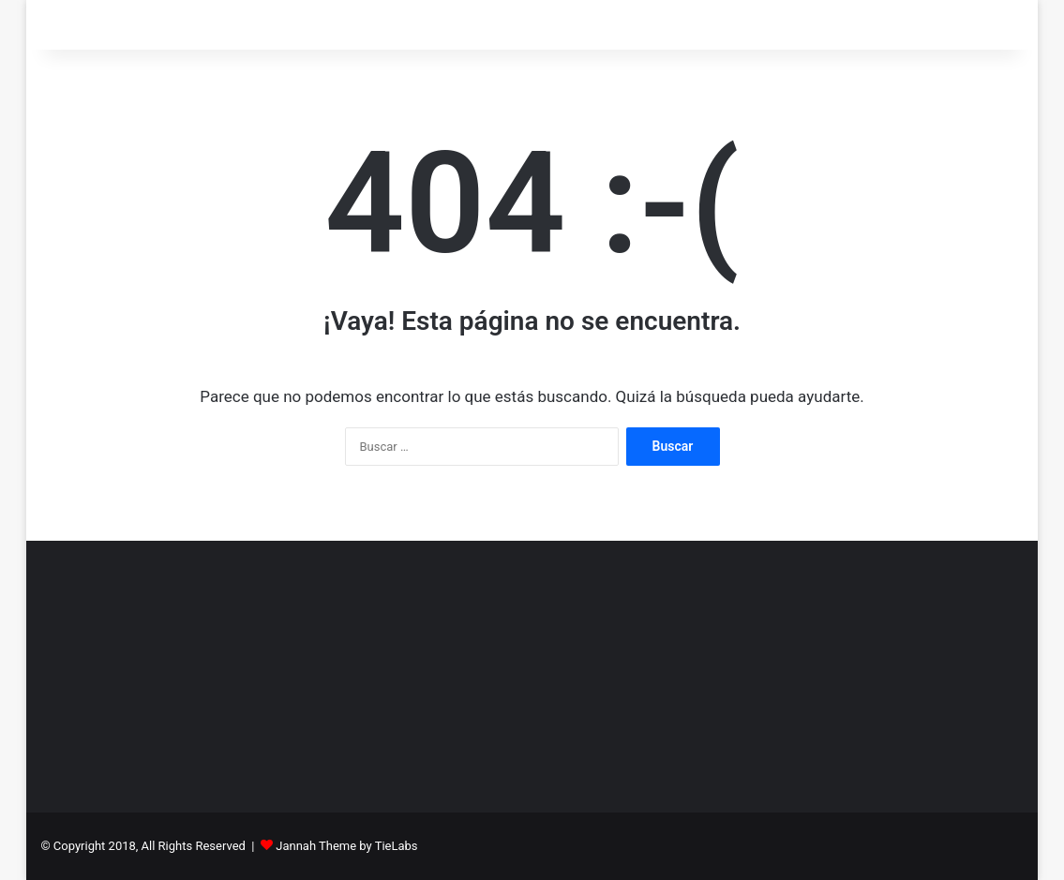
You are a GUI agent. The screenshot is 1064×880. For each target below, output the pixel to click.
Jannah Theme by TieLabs (346, 846)
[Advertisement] (532, 672)
